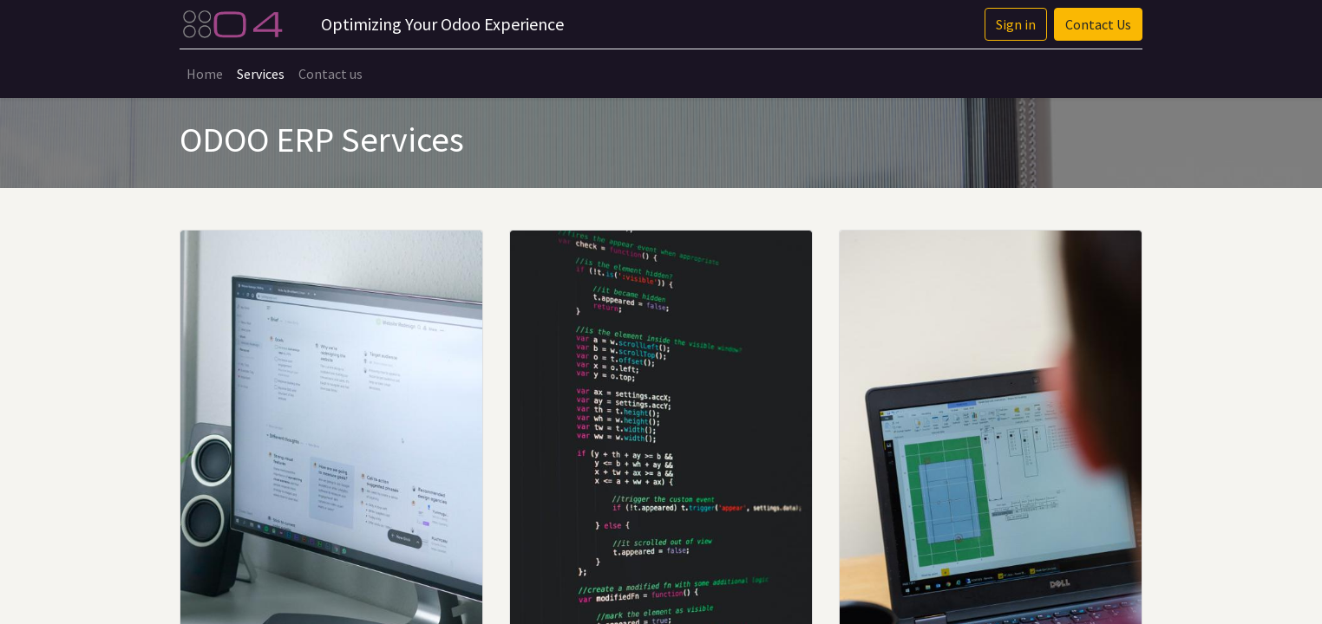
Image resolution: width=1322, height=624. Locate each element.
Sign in (1016, 24)
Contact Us (1098, 24)
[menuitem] (205, 73)
